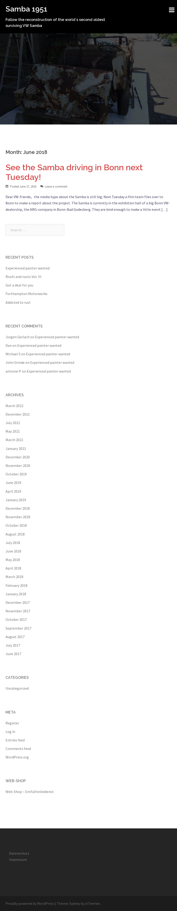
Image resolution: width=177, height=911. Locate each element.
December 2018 (18, 508)
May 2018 (13, 559)
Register (12, 723)
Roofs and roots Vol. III (23, 276)
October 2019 (16, 474)
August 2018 (15, 534)
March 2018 (14, 576)
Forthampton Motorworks (26, 293)
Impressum (18, 859)
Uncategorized (17, 688)
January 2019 (16, 499)
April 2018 (13, 568)
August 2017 (15, 636)
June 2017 (13, 653)
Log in (10, 731)
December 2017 (18, 602)
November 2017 (18, 611)
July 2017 (13, 645)
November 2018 (18, 517)
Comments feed (18, 748)
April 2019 (13, 491)
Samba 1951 (26, 9)
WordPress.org (17, 757)
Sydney (74, 903)
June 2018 (13, 551)
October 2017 (16, 619)
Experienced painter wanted (28, 268)
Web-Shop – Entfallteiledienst (30, 791)
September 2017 (18, 628)
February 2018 (16, 585)
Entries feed (15, 740)
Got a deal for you (19, 285)
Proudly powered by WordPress (30, 903)
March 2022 (14, 405)
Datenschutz (19, 853)
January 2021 (16, 448)
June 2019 (13, 482)
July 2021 (13, 422)
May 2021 (13, 431)
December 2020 (18, 457)
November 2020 (18, 465)
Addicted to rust (18, 302)
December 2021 (18, 414)
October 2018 (16, 525)
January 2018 (16, 594)
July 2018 (13, 542)
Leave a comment (56, 186)
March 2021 (14, 439)
